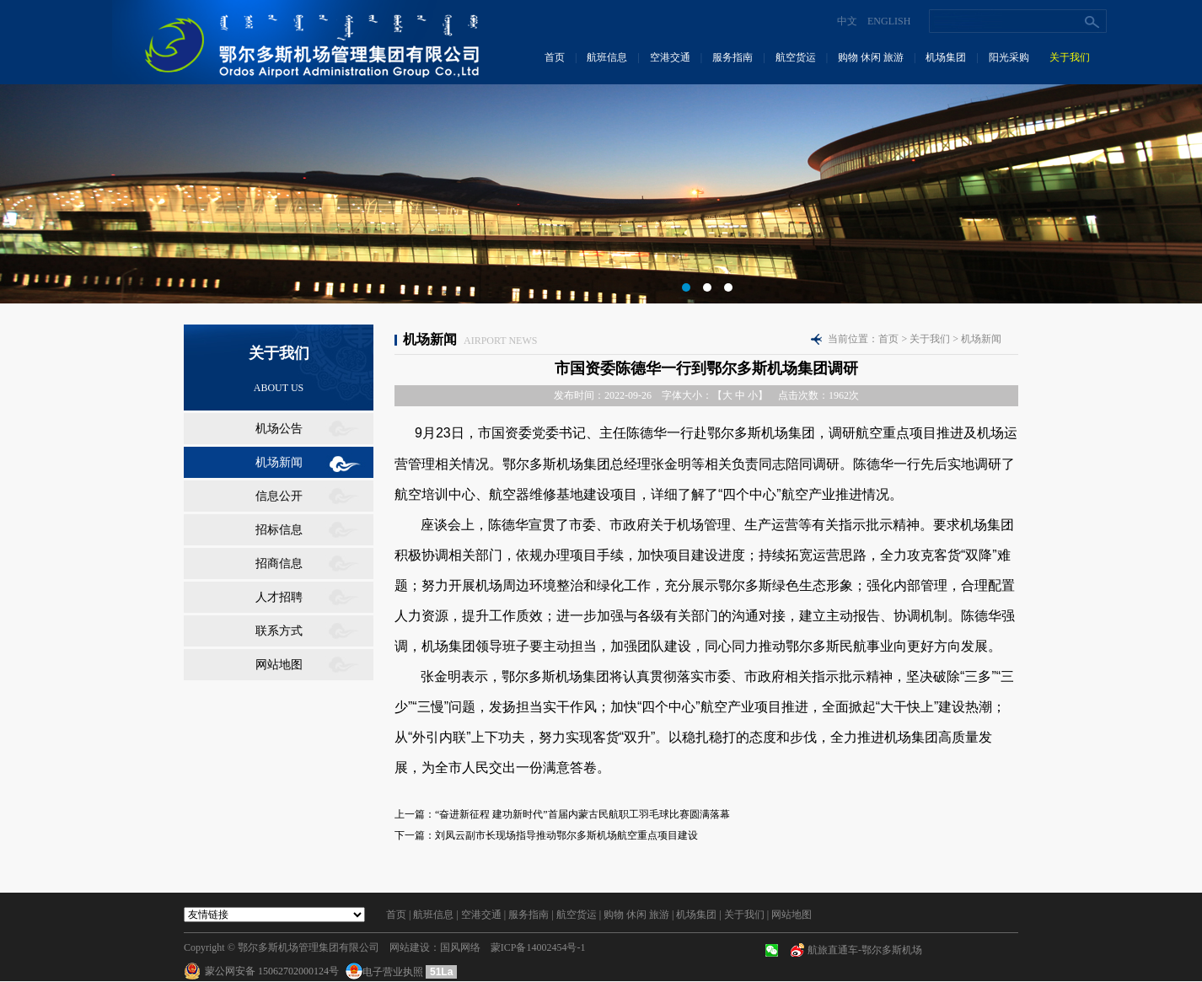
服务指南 (732, 57)
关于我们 (1069, 57)
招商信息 (279, 563)
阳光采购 (1009, 57)
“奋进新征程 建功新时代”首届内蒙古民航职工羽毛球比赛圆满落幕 (582, 814)
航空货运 (795, 57)
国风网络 (460, 947)
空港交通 (670, 57)
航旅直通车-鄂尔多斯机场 (865, 950)
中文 (847, 21)
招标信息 (279, 529)
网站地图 (279, 664)
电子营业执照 (386, 972)
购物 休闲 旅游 (871, 57)
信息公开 (279, 496)
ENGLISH (888, 21)
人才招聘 (279, 597)
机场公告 (279, 428)
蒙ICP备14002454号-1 (538, 947)
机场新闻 (279, 462)
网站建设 (409, 947)
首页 (555, 57)
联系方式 (279, 631)
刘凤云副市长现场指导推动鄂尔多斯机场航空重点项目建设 (566, 835)
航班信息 (607, 57)
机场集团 (946, 57)
